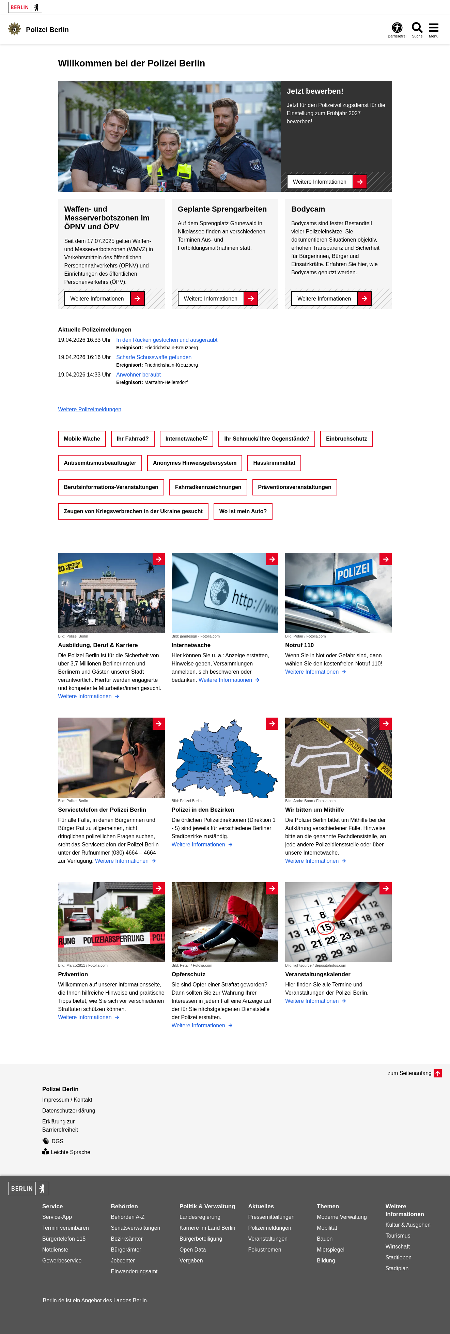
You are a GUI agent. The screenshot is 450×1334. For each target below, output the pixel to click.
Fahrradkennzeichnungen (208, 487)
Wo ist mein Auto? (243, 511)
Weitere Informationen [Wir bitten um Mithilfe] (312, 861)
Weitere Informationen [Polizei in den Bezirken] (199, 844)
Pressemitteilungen (271, 1217)
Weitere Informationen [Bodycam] (324, 299)
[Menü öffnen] (433, 30)
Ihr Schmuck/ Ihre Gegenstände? (266, 439)
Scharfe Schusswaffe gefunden (153, 357)
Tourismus (398, 1236)
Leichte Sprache (66, 1152)
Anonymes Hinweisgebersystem (194, 463)
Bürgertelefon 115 (64, 1239)
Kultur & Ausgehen (408, 1225)
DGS (52, 1141)
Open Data (193, 1250)
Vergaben (191, 1260)
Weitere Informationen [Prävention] (85, 1017)
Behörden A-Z (127, 1217)
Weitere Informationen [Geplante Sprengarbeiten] (210, 299)
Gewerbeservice (62, 1260)
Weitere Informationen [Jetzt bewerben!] (319, 182)
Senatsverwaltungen (135, 1228)
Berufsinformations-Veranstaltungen (111, 487)
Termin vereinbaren (65, 1228)
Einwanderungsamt (134, 1271)
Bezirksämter (126, 1239)
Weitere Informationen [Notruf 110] (312, 672)
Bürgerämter (126, 1250)
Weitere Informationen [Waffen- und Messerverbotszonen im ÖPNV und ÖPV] (97, 299)
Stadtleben (399, 1257)
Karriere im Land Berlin (207, 1228)
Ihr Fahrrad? (133, 439)
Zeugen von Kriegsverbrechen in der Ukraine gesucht (133, 511)
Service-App (57, 1217)
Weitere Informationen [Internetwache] (226, 680)
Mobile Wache (82, 439)
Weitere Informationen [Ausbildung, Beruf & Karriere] (85, 696)
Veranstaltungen (268, 1239)
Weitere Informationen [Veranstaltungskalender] (312, 1001)
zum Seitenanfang (410, 1073)
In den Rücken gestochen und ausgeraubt (166, 340)
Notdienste (55, 1250)
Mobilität (327, 1228)
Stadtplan (397, 1268)
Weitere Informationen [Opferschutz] (199, 1025)
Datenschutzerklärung (68, 1111)
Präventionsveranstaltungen (294, 487)
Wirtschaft (398, 1246)
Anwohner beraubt (138, 375)
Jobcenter (123, 1260)
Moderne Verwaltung (342, 1217)
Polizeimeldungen (269, 1228)
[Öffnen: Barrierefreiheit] (397, 30)
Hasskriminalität (274, 463)
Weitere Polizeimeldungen (90, 409)
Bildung (326, 1260)
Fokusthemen (264, 1250)
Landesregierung (200, 1217)
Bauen (324, 1239)
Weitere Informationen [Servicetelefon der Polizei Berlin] (122, 861)
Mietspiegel (330, 1250)
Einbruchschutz (346, 439)
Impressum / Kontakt (67, 1100)
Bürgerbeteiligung (201, 1239)
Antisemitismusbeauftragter (100, 463)
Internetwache (184, 439)
